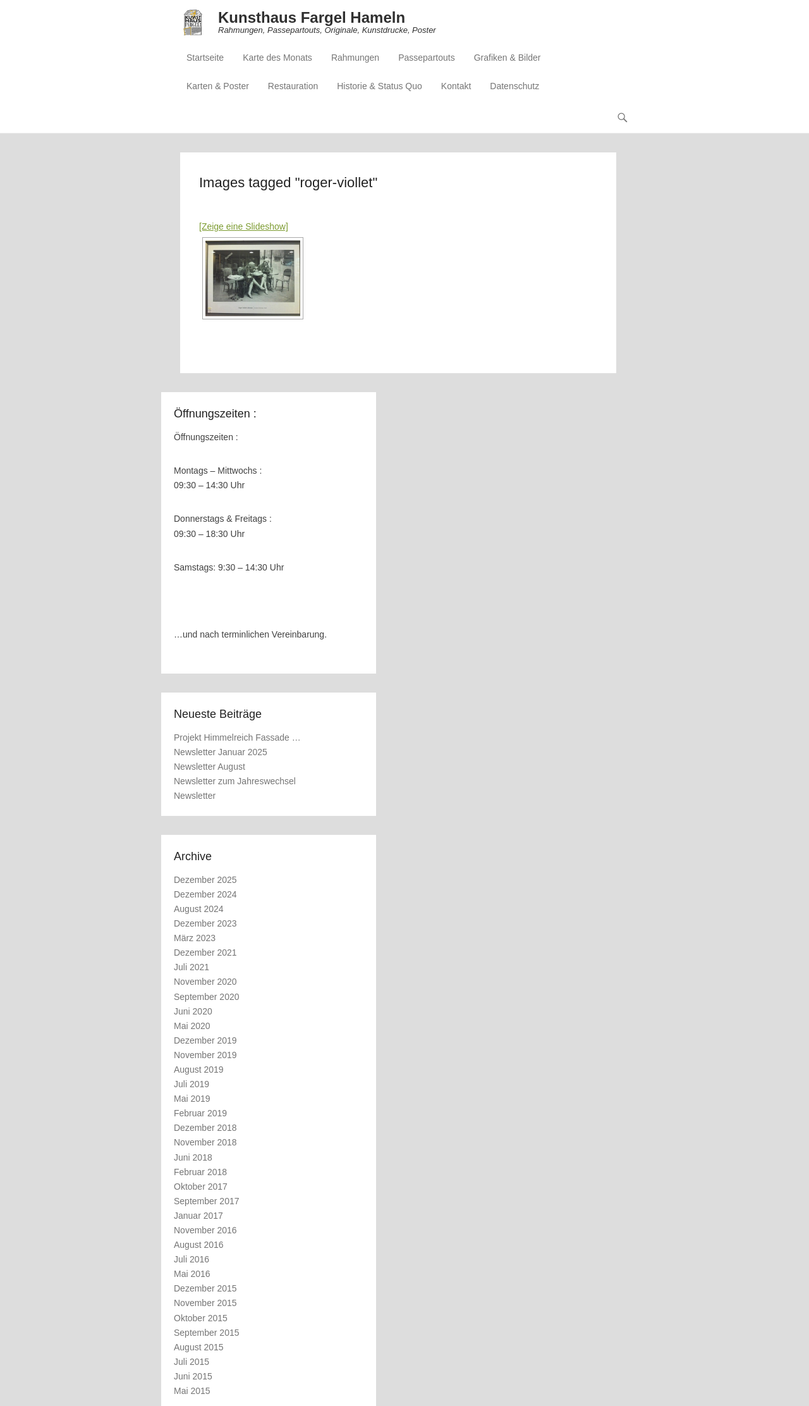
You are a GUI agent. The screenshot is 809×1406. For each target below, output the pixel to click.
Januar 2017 (198, 1216)
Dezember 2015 (205, 1288)
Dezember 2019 (205, 1040)
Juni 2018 (193, 1157)
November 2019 (205, 1055)
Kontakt (456, 86)
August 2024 (199, 909)
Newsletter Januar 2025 (220, 752)
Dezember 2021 (205, 952)
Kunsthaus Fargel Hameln (311, 17)
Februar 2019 (200, 1113)
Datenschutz (514, 86)
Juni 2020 (193, 1011)
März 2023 (195, 938)
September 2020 (207, 997)
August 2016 (199, 1245)
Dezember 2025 (205, 880)
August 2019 (199, 1069)
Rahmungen (355, 57)
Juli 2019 (191, 1084)
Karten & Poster (217, 86)
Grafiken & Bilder (507, 57)
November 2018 (205, 1142)
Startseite (205, 57)
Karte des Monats (277, 57)
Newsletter (195, 796)
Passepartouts (426, 57)
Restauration (293, 86)
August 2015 (199, 1347)
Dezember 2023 (205, 923)
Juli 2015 (191, 1362)
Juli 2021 (191, 967)
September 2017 (207, 1201)
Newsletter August (209, 767)
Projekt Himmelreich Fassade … (237, 737)
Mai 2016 (192, 1274)
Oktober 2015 (201, 1318)
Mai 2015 (192, 1391)
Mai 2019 (192, 1099)
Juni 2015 (193, 1376)
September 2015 (207, 1333)
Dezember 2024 (205, 894)
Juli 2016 (191, 1259)
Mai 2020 (192, 1026)
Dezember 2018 (205, 1128)
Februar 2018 (200, 1172)
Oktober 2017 (201, 1186)
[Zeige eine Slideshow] (243, 226)
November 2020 (205, 982)
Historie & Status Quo (379, 86)
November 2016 (205, 1230)
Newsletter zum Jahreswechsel (235, 781)
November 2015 (205, 1303)
